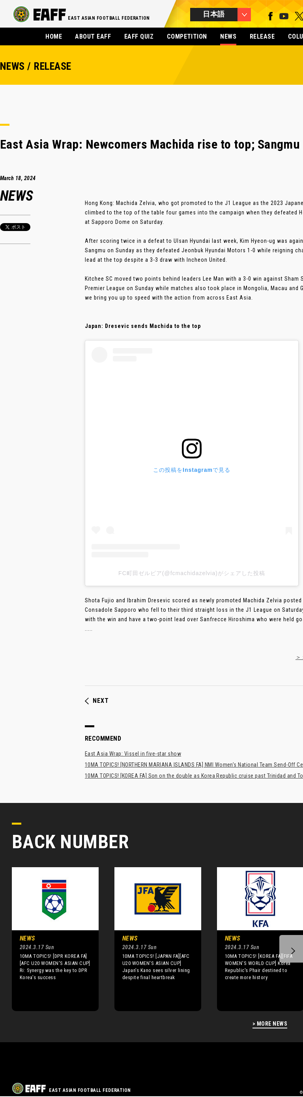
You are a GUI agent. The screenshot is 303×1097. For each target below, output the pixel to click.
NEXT (97, 701)
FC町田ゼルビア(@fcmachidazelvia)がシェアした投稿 (191, 573)
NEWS (228, 36)
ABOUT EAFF (93, 36)
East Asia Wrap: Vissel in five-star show (133, 754)
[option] (49, 939)
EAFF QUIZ (138, 36)
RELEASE (262, 36)
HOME (53, 36)
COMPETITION (187, 36)
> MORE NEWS (269, 1024)
